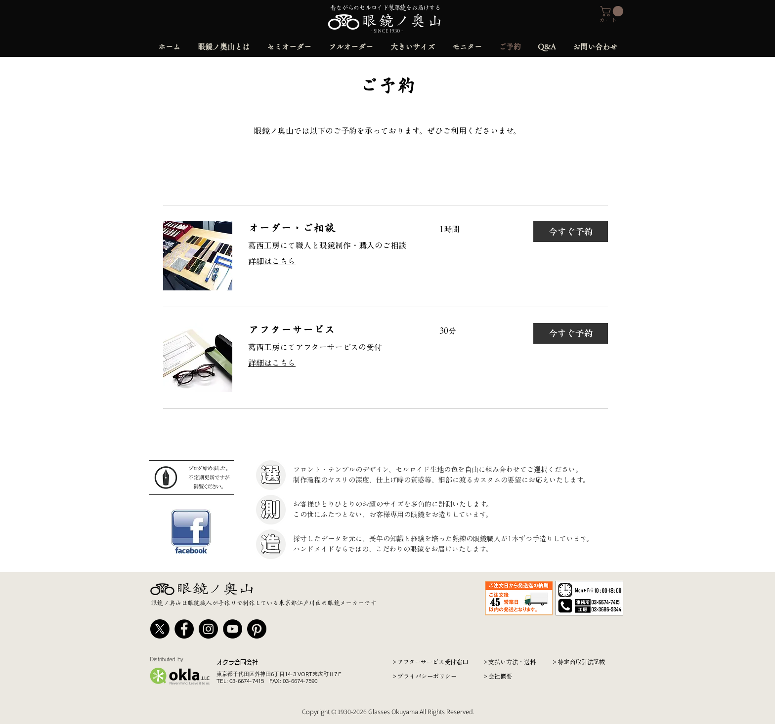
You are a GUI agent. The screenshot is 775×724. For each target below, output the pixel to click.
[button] (613, 11)
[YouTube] (232, 629)
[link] (332, 228)
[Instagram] (208, 629)
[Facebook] (184, 629)
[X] (160, 629)
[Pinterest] (256, 629)
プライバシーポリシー (427, 676)
